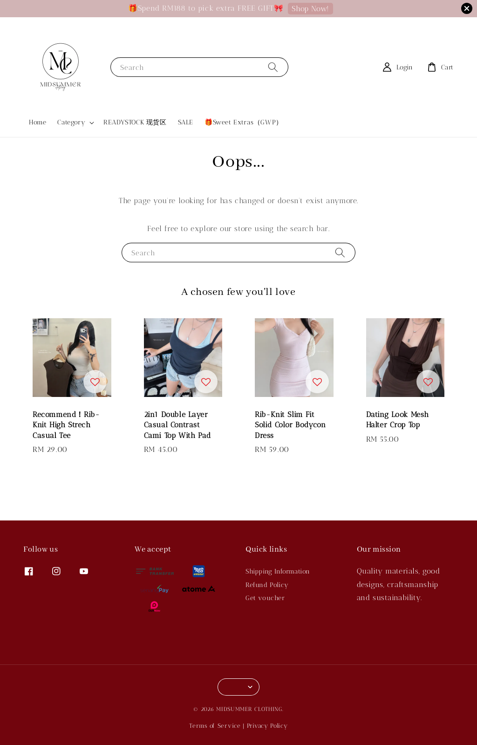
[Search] (273, 67)
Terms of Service (214, 725)
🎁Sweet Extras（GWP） (243, 122)
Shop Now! (310, 8)
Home (37, 122)
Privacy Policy (267, 725)
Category (71, 122)
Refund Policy (267, 585)
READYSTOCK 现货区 (134, 122)
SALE (185, 122)
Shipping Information (277, 571)
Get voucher (265, 598)
